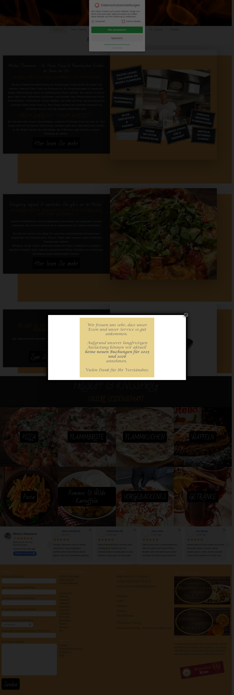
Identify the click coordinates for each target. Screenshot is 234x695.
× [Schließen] (186, 315)
